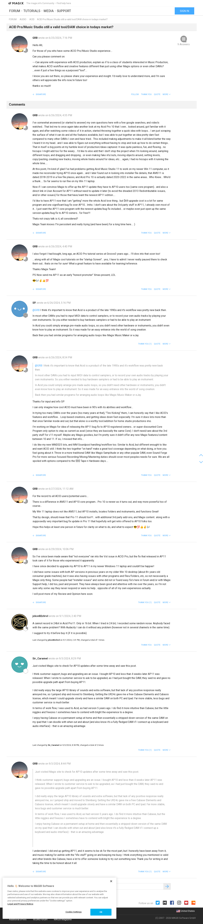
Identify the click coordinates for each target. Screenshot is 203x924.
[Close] (111, 881)
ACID (31, 19)
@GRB (36, 310)
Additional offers (17, 919)
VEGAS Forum (40, 919)
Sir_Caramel (40, 658)
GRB (35, 37)
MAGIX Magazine (63, 919)
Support (64, 11)
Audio (23, 19)
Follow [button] (135, 94)
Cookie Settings (73, 912)
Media (49, 11)
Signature (40, 94)
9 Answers (183, 44)
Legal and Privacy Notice (20, 904)
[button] (167, 94)
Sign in (184, 11)
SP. (35, 302)
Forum (14, 11)
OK (100, 912)
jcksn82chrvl (41, 616)
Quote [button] (157, 94)
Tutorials (31, 11)
